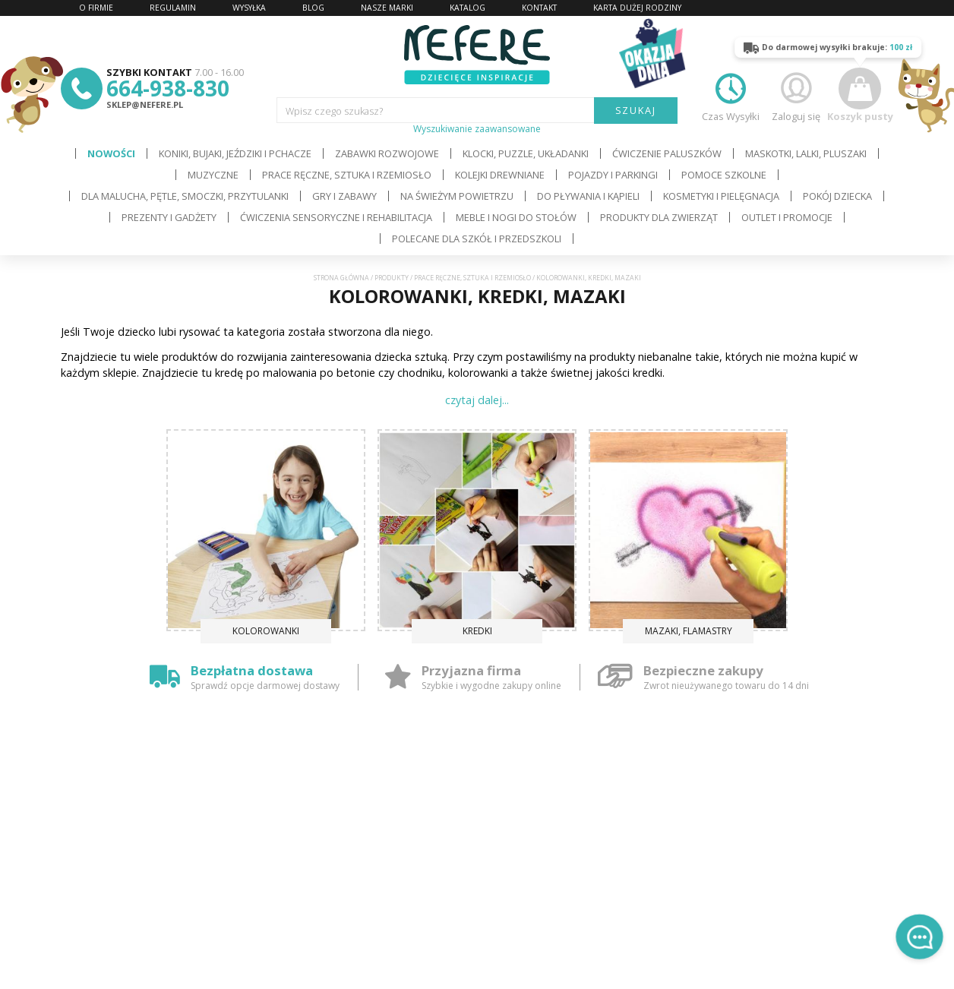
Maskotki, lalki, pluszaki (806, 153)
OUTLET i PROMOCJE (786, 217)
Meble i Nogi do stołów (516, 217)
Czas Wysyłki (731, 95)
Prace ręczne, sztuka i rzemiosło (346, 175)
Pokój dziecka (837, 196)
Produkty (391, 278)
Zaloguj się (796, 95)
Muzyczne (213, 175)
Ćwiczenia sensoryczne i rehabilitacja (336, 217)
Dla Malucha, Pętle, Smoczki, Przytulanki (185, 196)
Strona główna (341, 278)
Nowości (111, 153)
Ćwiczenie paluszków (667, 153)
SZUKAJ (636, 110)
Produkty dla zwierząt (659, 217)
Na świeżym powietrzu (456, 196)
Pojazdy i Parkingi (613, 175)
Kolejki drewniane (500, 175)
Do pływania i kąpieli (588, 196)
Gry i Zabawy (344, 196)
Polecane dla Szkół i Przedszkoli (476, 238)
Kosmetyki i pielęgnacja (721, 196)
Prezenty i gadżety (169, 217)
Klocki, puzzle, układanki (526, 153)
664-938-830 (167, 88)
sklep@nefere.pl (144, 104)
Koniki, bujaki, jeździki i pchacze (235, 153)
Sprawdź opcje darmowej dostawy (265, 685)
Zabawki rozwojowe (387, 153)
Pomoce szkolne (723, 175)
